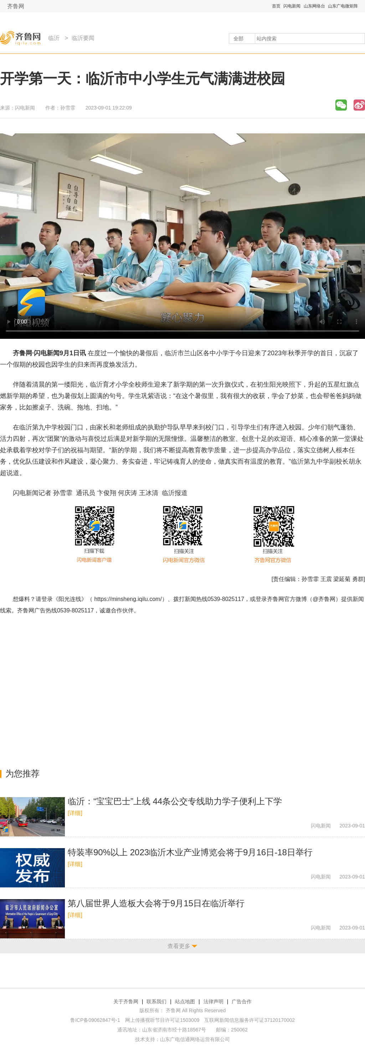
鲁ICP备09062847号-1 (95, 1020)
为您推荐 (22, 773)
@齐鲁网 (324, 599)
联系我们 (156, 1001)
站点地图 (185, 1001)
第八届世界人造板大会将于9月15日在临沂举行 (156, 903)
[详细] (75, 813)
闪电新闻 (291, 6)
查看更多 (179, 946)
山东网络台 (314, 6)
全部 (238, 38)
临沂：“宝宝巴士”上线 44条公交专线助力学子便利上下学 (175, 801)
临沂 (54, 38)
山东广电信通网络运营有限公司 (195, 1039)
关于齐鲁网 (125, 1001)
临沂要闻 (83, 38)
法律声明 (213, 1001)
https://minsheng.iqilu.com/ (127, 599)
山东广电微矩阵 (343, 6)
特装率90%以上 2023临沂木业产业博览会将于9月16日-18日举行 (190, 852)
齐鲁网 (15, 6)
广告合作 (242, 1001)
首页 (276, 6)
